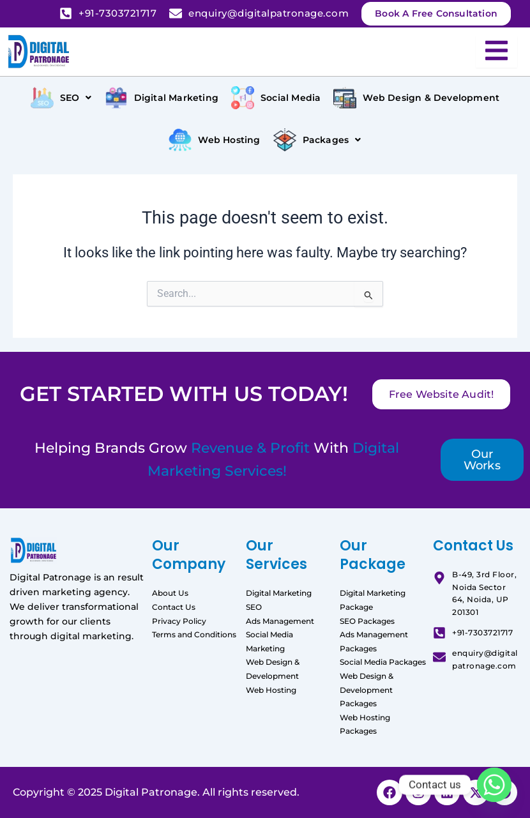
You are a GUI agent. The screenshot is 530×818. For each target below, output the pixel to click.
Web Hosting (271, 690)
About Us (170, 593)
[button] (61, 98)
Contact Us (173, 607)
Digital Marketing (279, 593)
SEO (254, 607)
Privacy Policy (179, 621)
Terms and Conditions (194, 634)
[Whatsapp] (494, 785)
